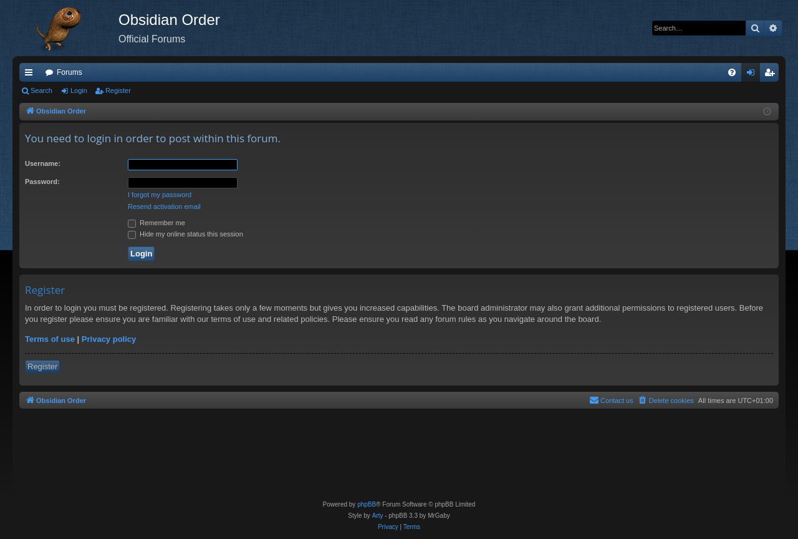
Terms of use (50, 339)
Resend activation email (164, 206)
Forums (69, 72)
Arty (377, 515)
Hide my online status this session (185, 234)
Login (78, 90)
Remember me (156, 222)
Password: (42, 181)
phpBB (366, 504)
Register (118, 90)
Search (41, 90)
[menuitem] (732, 72)
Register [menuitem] (772, 75)
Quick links (31, 75)
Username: (42, 163)
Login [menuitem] (753, 75)
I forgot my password (159, 194)
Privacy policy (109, 339)
